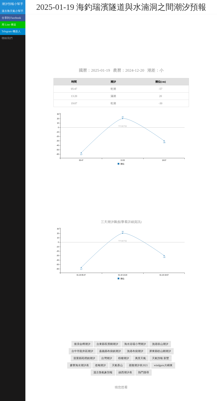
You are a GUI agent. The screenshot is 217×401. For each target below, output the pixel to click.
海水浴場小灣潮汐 (135, 344)
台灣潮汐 (106, 358)
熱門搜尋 (143, 372)
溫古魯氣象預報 (102, 372)
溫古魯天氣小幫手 (12, 10)
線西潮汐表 (125, 372)
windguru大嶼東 (163, 365)
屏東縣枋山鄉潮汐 (160, 351)
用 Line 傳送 (9, 24)
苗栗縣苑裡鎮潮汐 (84, 358)
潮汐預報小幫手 (12, 4)
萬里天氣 (140, 358)
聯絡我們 (7, 38)
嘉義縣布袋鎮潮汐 (110, 351)
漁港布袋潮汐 (135, 351)
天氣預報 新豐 (160, 358)
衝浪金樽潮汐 (82, 344)
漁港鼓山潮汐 (160, 344)
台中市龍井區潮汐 (82, 351)
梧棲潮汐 (123, 358)
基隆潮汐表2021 (138, 365)
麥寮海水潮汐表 (79, 365)
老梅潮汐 (100, 365)
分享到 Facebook (11, 17)
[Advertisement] (121, 40)
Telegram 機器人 (11, 31)
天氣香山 (117, 365)
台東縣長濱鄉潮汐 (107, 344)
